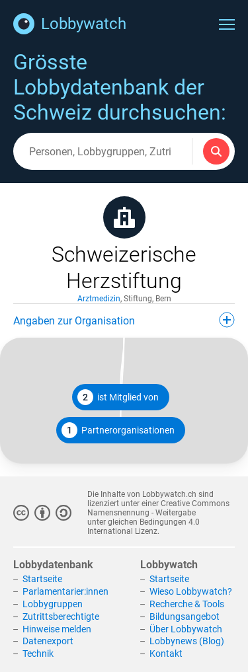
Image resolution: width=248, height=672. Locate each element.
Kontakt (166, 653)
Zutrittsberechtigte (60, 616)
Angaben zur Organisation (124, 320)
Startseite (42, 579)
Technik (38, 653)
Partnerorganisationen (118, 430)
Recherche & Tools (186, 604)
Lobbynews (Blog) (186, 641)
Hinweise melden (56, 629)
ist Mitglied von (118, 397)
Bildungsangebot (184, 616)
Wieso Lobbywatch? (190, 591)
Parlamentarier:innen (65, 591)
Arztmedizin (98, 298)
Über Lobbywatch (185, 629)
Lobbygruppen (52, 604)
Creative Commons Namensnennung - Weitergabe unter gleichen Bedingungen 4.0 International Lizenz (158, 517)
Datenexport (47, 641)
